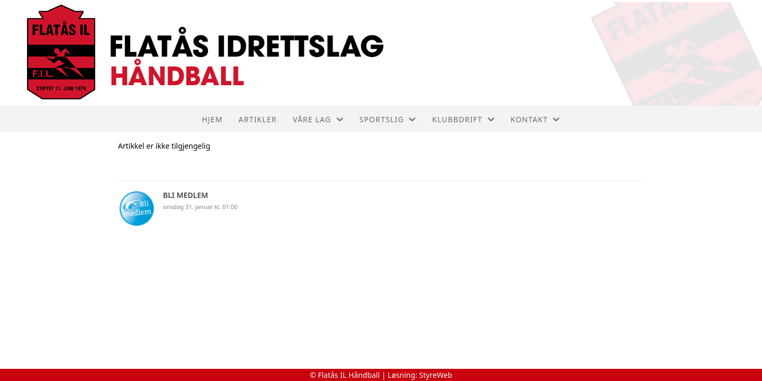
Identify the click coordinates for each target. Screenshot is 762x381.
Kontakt (535, 119)
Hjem (212, 119)
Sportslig (387, 119)
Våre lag (318, 119)
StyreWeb (435, 375)
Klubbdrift (463, 119)
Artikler (258, 119)
